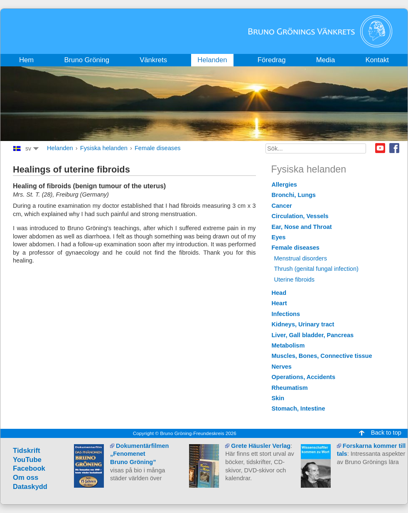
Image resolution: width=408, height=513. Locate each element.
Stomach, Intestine (298, 408)
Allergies (284, 184)
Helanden (60, 148)
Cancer (282, 205)
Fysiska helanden (104, 148)
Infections (286, 314)
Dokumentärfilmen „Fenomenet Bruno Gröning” (139, 453)
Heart (279, 303)
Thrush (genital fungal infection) (316, 268)
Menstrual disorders (300, 258)
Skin (278, 398)
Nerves (282, 366)
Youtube (380, 148)
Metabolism (288, 345)
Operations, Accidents (304, 377)
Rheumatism (290, 387)
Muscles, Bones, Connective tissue (322, 356)
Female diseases (158, 148)
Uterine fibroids (294, 279)
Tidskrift (26, 451)
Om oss (25, 477)
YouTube (27, 460)
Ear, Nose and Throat (302, 227)
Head (279, 292)
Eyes (279, 237)
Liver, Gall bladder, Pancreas (313, 335)
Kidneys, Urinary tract (303, 324)
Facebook (394, 148)
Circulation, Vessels (300, 216)
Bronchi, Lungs (294, 195)
